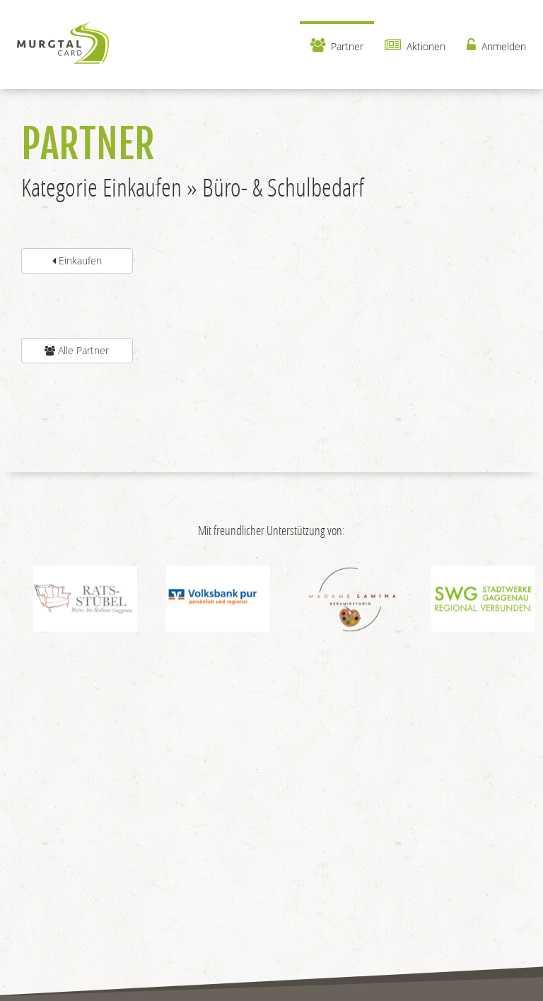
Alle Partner (77, 350)
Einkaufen (77, 260)
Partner (336, 45)
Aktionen (415, 45)
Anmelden (496, 45)
